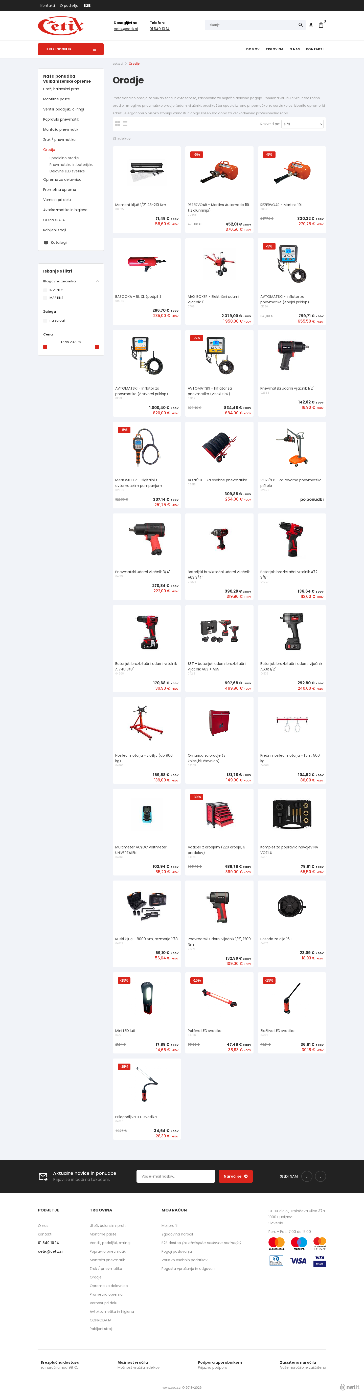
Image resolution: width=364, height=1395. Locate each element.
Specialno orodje (64, 158)
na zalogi (57, 320)
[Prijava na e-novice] (236, 1176)
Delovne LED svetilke (67, 171)
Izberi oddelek (71, 49)
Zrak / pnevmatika (59, 139)
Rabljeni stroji (54, 230)
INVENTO (56, 290)
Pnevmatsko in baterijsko (72, 164)
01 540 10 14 (160, 28)
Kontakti (47, 5)
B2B (87, 5)
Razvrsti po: (270, 123)
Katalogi (58, 242)
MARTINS (56, 297)
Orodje (49, 149)
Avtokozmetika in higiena (65, 209)
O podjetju (69, 5)
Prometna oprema (59, 189)
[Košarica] (321, 25)
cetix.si (118, 63)
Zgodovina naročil (177, 1234)
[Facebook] (306, 1176)
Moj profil (169, 1225)
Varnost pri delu (57, 199)
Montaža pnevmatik (60, 129)
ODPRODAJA (54, 219)
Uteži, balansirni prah (61, 89)
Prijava (311, 25)
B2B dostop (201, 1242)
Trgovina (274, 49)
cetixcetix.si (126, 28)
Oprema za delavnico (62, 179)
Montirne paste (56, 99)
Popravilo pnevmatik (61, 119)
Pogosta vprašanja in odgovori (188, 1268)
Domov (253, 49)
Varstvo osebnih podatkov (185, 1260)
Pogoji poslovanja (177, 1251)
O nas (294, 49)
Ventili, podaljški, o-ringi (63, 109)
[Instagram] (320, 1176)
